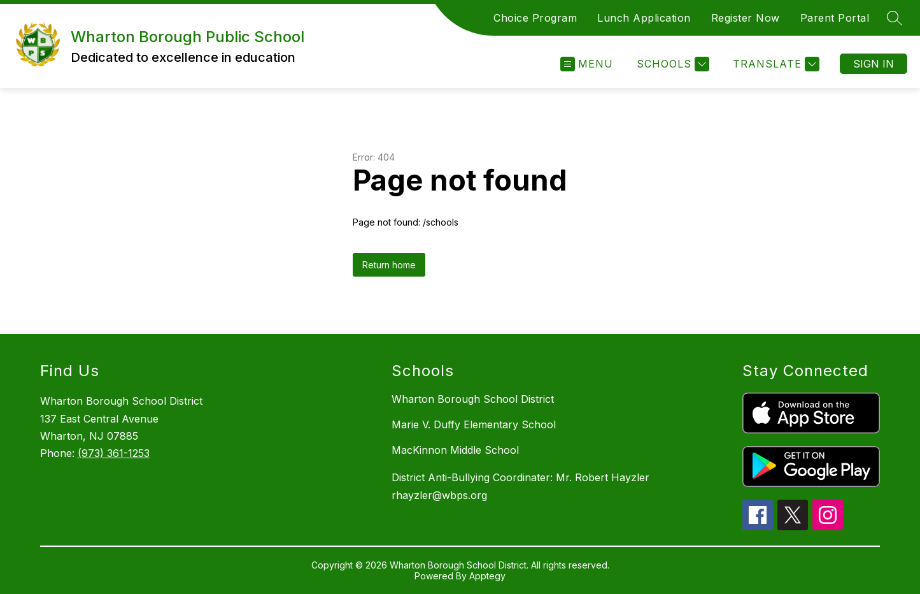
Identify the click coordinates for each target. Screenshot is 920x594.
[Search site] (894, 17)
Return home (389, 264)
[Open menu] (586, 64)
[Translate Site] (774, 64)
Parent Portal (835, 17)
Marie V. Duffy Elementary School (474, 424)
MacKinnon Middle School (455, 450)
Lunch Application (644, 17)
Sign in (873, 63)
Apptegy (487, 575)
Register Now (745, 17)
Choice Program (535, 17)
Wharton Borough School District (473, 399)
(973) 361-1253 (114, 453)
